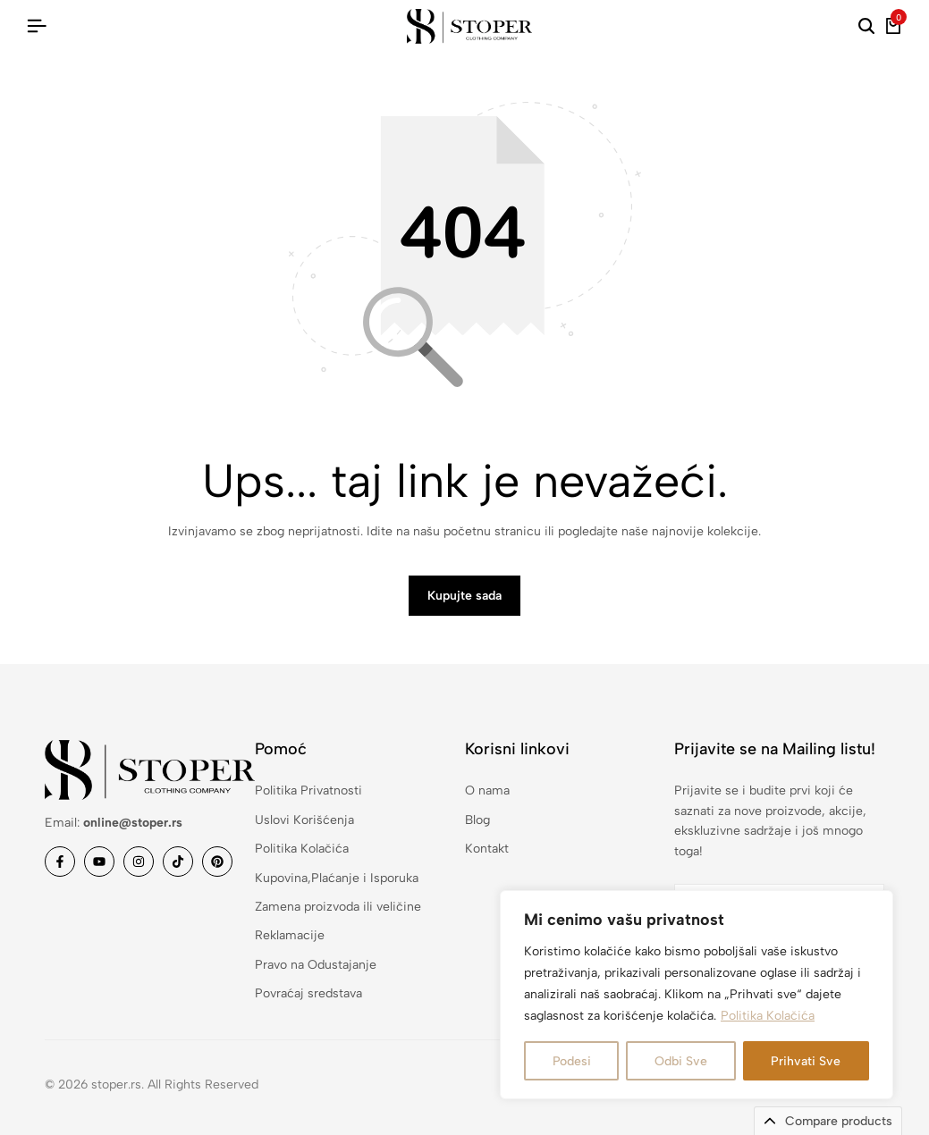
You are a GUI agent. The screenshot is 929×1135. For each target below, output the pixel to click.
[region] (696, 994)
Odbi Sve (681, 1060)
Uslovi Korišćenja (304, 820)
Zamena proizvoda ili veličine (338, 906)
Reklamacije (290, 935)
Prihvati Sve (805, 1060)
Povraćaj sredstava (308, 993)
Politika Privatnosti (308, 790)
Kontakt (487, 848)
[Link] (60, 861)
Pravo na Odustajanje (315, 964)
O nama (487, 790)
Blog (477, 820)
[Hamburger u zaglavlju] (36, 26)
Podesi (572, 1060)
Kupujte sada (464, 595)
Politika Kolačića (768, 1015)
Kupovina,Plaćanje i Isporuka (336, 878)
